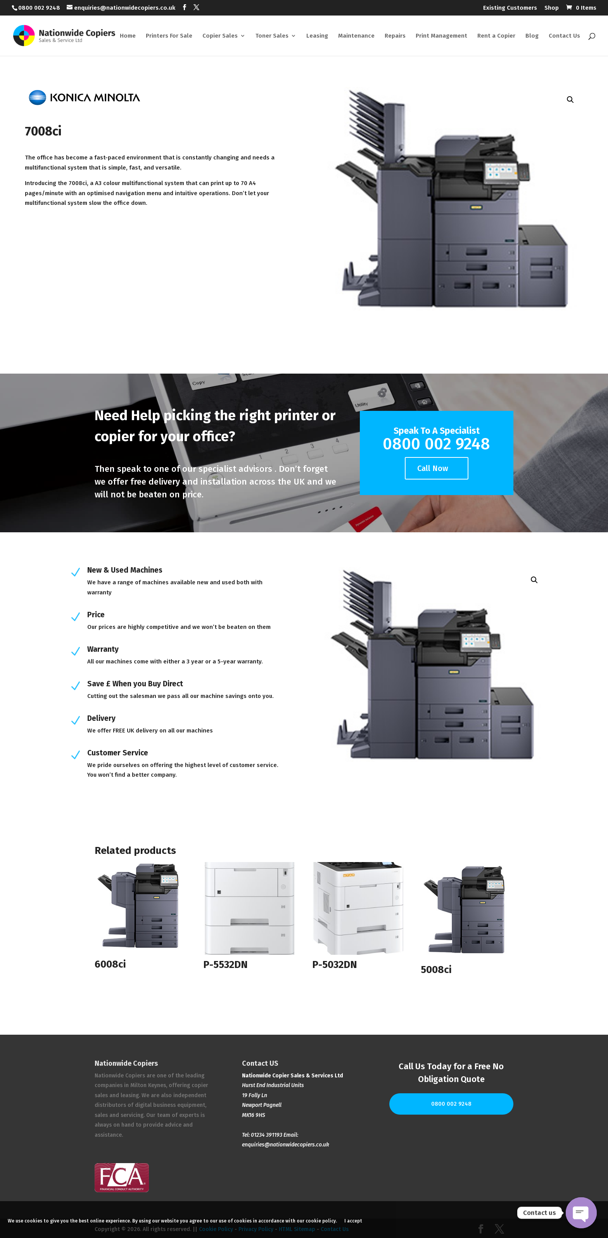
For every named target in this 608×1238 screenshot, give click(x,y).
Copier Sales (220, 36)
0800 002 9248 (451, 1104)
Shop (551, 8)
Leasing (317, 36)
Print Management (441, 36)
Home (128, 36)
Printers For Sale (169, 36)
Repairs (395, 36)
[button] (570, 100)
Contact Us (564, 36)
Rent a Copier (496, 36)
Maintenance (356, 36)
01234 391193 (266, 1135)
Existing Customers (510, 8)
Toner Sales (272, 36)
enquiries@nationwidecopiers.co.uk (285, 1144)
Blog (532, 36)
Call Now (432, 468)
